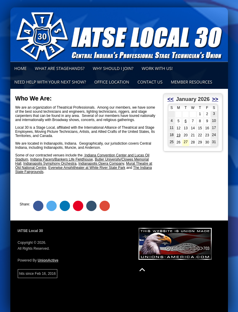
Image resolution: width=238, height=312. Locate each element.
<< (170, 99)
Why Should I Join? (113, 68)
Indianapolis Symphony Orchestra (49, 163)
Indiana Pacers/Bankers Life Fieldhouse (61, 159)
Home (20, 68)
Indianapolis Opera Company (101, 163)
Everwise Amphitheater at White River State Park (86, 168)
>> (215, 99)
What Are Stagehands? (59, 68)
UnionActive (48, 260)
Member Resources (191, 82)
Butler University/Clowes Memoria (121, 159)
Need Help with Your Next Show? (50, 82)
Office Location (111, 82)
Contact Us (150, 82)
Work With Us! (157, 68)
